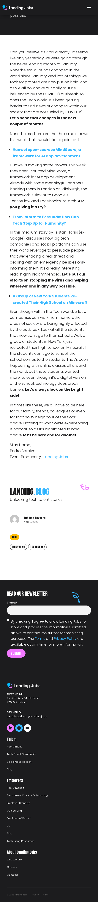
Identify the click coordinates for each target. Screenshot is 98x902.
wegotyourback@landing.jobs (27, 716)
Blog (9, 769)
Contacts (12, 875)
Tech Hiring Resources (20, 841)
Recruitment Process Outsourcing (27, 795)
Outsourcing (14, 810)
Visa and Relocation (19, 762)
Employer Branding (18, 803)
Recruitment (14, 746)
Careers (12, 867)
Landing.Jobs (55, 456)
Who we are (14, 859)
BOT (9, 826)
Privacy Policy (65, 638)
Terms (40, 638)
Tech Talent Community (21, 754)
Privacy (35, 894)
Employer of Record (19, 818)
